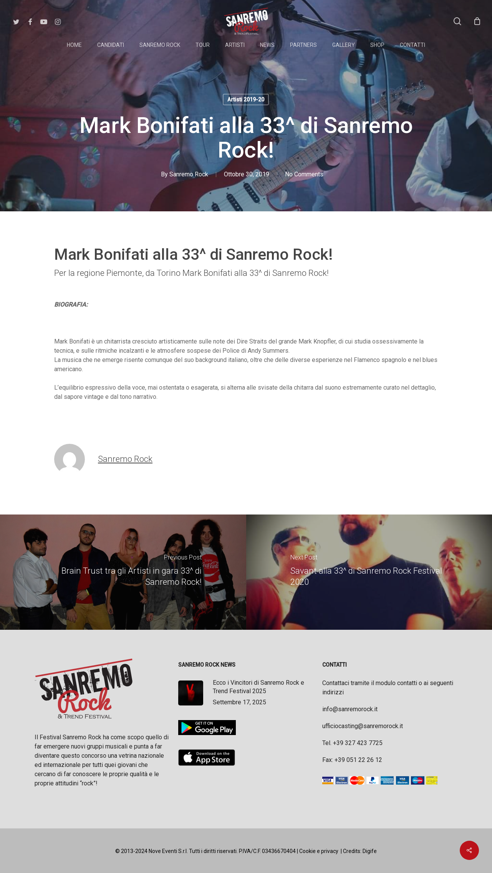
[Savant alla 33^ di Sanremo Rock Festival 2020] (369, 572)
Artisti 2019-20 (245, 99)
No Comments (304, 174)
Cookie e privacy (318, 851)
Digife (370, 851)
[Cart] (477, 21)
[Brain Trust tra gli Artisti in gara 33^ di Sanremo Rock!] (123, 572)
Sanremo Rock (188, 174)
